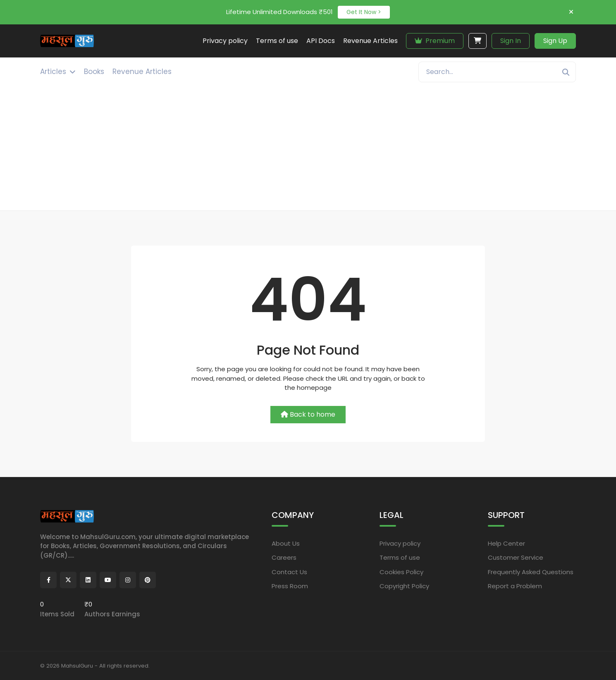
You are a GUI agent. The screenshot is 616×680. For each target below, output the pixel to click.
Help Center (506, 543)
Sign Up (555, 40)
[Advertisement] (308, 148)
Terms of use (400, 557)
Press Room (290, 586)
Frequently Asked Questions (530, 572)
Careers (284, 557)
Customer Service (515, 557)
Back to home (308, 414)
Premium (435, 40)
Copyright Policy (404, 586)
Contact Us (289, 572)
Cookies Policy (401, 572)
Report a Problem (515, 586)
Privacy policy (400, 543)
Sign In (510, 40)
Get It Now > (363, 12)
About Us (286, 543)
